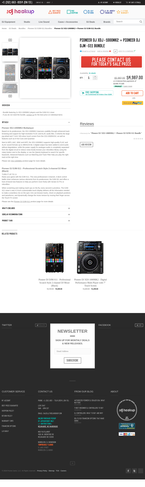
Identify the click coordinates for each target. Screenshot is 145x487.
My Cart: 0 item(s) (135, 2)
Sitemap (52, 471)
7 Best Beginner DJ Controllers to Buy (88, 408)
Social (140, 470)
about (48, 2)
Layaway (5, 431)
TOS (57, 471)
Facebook (128, 470)
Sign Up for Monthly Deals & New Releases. (73, 342)
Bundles (22, 28)
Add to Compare (126, 51)
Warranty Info (7, 421)
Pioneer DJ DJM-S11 (22, 202)
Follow (42, 325)
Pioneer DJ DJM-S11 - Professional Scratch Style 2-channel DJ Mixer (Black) (54, 282)
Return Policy (7, 416)
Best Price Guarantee (10, 406)
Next (10, 96)
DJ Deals (12, 28)
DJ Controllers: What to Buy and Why (88, 413)
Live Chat (41, 406)
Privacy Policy (42, 471)
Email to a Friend (87, 51)
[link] (138, 12)
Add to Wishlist (104, 51)
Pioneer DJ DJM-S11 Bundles (40, 28)
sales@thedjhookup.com (52, 413)
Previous (10, 40)
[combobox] (128, 21)
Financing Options (9, 426)
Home (4, 28)
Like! (140, 325)
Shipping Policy (8, 411)
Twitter (134, 470)
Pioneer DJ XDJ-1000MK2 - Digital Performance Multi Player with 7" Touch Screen (90, 282)
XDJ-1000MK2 (16, 161)
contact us (39, 2)
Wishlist (118, 2)
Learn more (127, 86)
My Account (104, 2)
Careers (63, 471)
